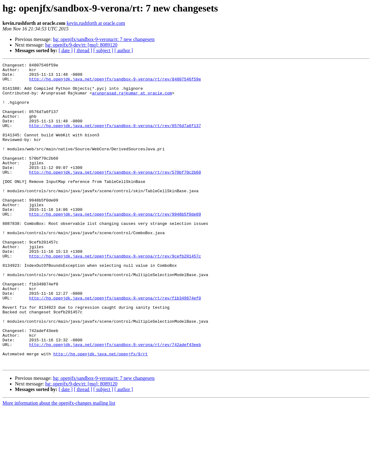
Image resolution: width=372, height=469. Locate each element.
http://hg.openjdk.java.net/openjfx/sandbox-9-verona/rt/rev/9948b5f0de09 (115, 245)
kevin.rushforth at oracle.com (96, 23)
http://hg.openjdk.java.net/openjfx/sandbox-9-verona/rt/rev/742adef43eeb (115, 401)
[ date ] (66, 50)
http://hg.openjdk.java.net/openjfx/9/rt (100, 412)
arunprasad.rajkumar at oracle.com (132, 99)
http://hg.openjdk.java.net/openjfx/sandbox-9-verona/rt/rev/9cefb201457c (115, 295)
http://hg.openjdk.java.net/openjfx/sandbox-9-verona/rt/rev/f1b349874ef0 (115, 345)
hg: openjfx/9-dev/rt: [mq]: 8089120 (81, 45)
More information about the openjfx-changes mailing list (58, 463)
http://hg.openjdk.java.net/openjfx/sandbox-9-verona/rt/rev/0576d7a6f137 (115, 138)
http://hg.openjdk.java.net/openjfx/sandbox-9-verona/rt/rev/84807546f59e (115, 82)
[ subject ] (103, 50)
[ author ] (123, 50)
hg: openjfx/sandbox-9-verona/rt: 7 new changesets (104, 39)
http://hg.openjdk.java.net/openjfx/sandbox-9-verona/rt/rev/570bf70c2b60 (115, 194)
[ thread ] (83, 50)
